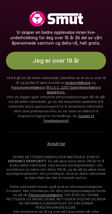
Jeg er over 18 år (56, 60)
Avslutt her (56, 144)
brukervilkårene (77, 83)
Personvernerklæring (28, 87)
